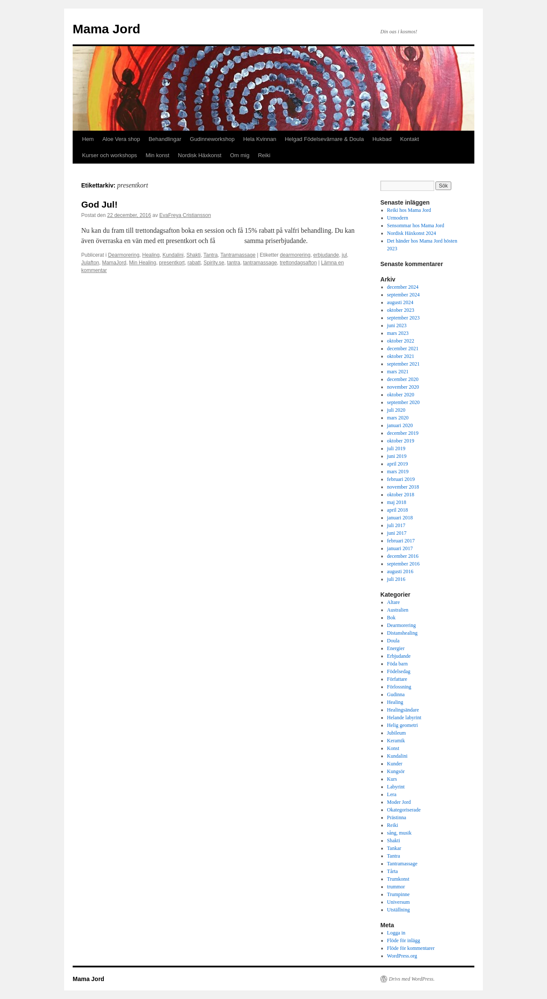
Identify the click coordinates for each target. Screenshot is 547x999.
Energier (396, 648)
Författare (397, 679)
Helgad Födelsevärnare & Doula (324, 139)
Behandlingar (165, 139)
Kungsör (396, 771)
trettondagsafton (298, 263)
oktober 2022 (401, 341)
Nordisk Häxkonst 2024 (411, 233)
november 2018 (403, 487)
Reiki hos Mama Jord (409, 210)
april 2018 (397, 510)
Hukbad (381, 139)
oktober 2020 (401, 395)
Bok (391, 618)
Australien (398, 610)
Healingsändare (403, 710)
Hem (88, 139)
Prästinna (396, 817)
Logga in (396, 933)
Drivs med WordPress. (412, 979)
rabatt (194, 263)
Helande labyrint (404, 718)
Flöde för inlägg (403, 940)
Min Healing (142, 263)
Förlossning (399, 687)
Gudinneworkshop (212, 139)
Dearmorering (123, 255)
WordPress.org (402, 956)
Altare (393, 602)
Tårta (392, 871)
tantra (233, 263)
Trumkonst (398, 879)
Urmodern (397, 218)
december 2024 (403, 287)
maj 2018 (396, 502)
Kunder (395, 764)
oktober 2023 (401, 310)
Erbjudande (399, 656)
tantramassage (260, 263)
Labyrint (396, 787)
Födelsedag (399, 671)
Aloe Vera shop (121, 139)
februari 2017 (401, 541)
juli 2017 (396, 525)
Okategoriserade (404, 810)
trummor (396, 887)
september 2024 (403, 295)
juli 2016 (396, 579)
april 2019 (397, 464)
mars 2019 (398, 472)
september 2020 (403, 402)
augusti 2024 (400, 302)
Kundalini (172, 255)
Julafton (90, 263)
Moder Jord (399, 802)
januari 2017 (400, 548)
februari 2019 (401, 479)
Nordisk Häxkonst (199, 155)
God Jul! (99, 204)
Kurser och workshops (109, 155)
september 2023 (403, 318)
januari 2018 (400, 518)
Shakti (193, 255)
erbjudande (326, 255)
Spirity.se (213, 263)
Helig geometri (402, 725)
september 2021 (403, 364)
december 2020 (403, 379)
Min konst (158, 155)
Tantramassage (238, 255)
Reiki (264, 155)
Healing (151, 255)
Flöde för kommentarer (411, 948)
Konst (393, 748)
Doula (393, 641)
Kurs (392, 779)
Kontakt (409, 139)
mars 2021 (398, 372)
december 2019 (403, 433)
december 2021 (403, 349)
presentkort (172, 263)
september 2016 (403, 564)
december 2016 (403, 556)
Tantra (210, 255)
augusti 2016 (400, 571)
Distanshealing (402, 633)
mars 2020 (398, 418)
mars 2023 (398, 333)
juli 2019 (396, 448)
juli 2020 (396, 410)
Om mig (240, 155)
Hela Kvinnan (259, 139)
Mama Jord (106, 29)
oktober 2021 (401, 356)
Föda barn (397, 664)
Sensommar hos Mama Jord (415, 226)
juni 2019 (397, 456)
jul (344, 255)
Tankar (394, 848)
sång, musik (399, 833)
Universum (398, 902)
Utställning (398, 910)
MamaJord (114, 263)
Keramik (396, 741)
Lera (392, 794)
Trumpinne (398, 894)
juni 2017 (397, 533)
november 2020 (403, 387)
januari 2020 (400, 425)
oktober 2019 (401, 441)
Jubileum (396, 733)
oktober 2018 (401, 495)
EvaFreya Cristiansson (185, 215)
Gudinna (396, 694)
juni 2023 (397, 325)
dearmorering (295, 255)
